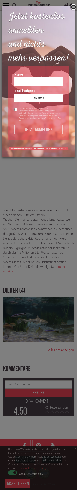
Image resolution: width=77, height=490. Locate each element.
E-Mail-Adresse (38, 95)
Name (38, 79)
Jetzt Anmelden (39, 129)
